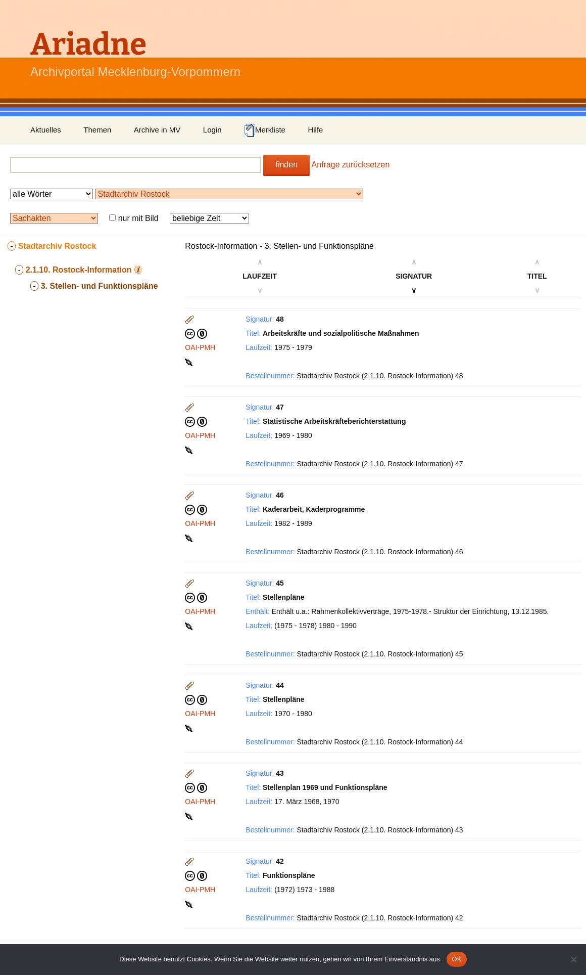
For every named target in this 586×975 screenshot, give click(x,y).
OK (456, 959)
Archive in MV (157, 129)
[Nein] (573, 959)
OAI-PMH (200, 347)
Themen (97, 129)
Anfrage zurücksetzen (351, 164)
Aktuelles (45, 129)
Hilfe (315, 129)
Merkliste (264, 130)
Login (212, 129)
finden (286, 164)
